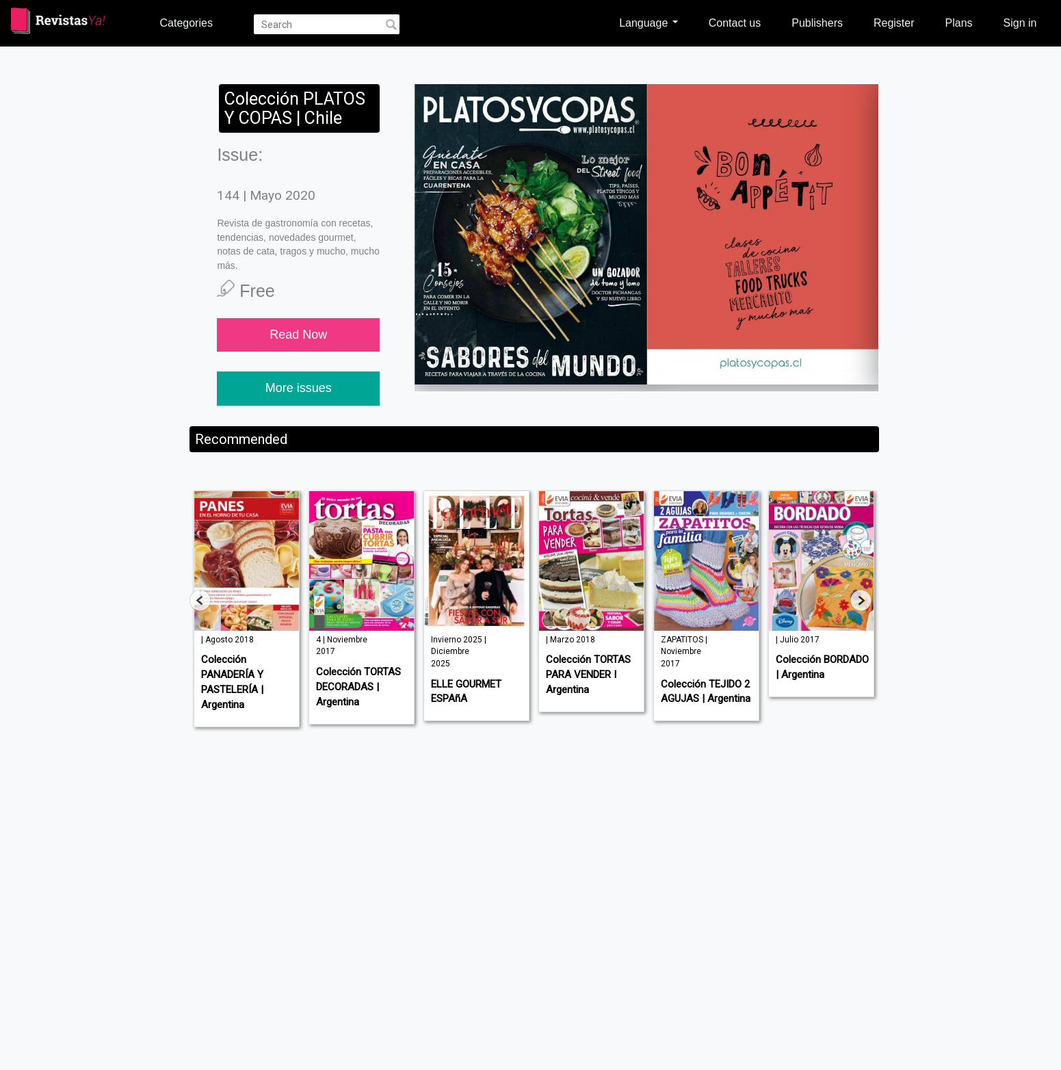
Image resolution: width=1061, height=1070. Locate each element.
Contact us (735, 22)
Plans (959, 22)
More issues (298, 388)
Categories (186, 22)
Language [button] (648, 22)
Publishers (817, 22)
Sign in (1020, 22)
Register (894, 22)
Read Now (298, 334)
